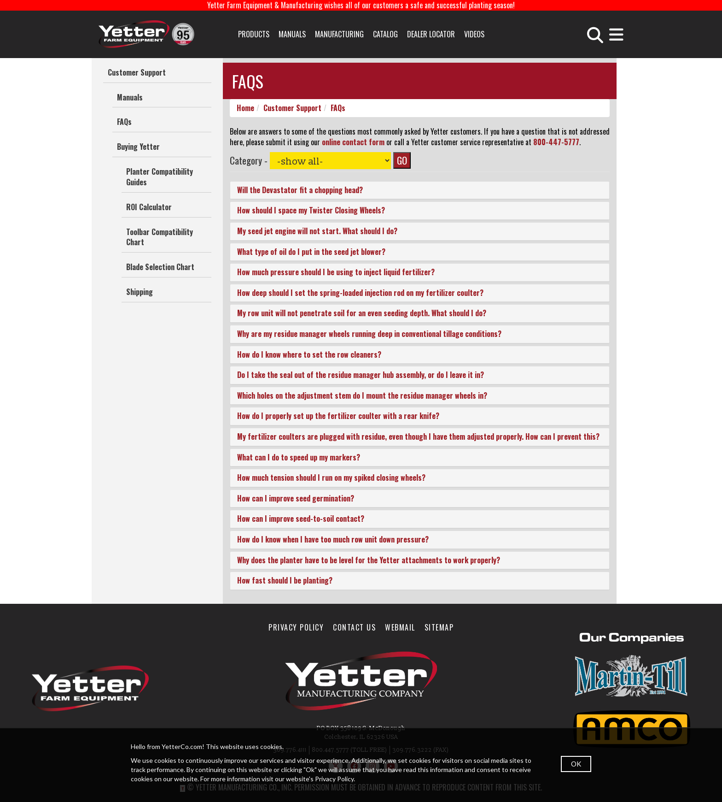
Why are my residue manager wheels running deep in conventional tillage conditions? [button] (369, 333)
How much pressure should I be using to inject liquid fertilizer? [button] (336, 272)
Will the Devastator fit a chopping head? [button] (300, 189)
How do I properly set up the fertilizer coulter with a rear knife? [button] (338, 416)
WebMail (400, 627)
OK (576, 764)
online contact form (353, 141)
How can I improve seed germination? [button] (295, 498)
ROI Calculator (149, 206)
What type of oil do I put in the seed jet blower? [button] (311, 251)
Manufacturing (339, 34)
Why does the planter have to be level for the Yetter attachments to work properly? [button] (368, 560)
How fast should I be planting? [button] (284, 580)
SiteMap (439, 627)
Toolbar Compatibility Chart (159, 237)
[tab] (419, 190)
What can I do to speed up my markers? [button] (298, 457)
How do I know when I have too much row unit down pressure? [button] (333, 539)
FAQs (124, 121)
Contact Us (354, 627)
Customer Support (137, 72)
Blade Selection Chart (160, 266)
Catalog (385, 34)
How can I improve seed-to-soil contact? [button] (300, 519)
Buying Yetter (138, 146)
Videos (474, 34)
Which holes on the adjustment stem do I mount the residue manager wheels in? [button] (362, 395)
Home (245, 107)
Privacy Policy (296, 627)
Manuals (292, 34)
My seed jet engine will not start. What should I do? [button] (317, 231)
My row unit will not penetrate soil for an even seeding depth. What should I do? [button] (361, 313)
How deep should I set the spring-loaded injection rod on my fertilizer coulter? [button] (360, 292)
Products (253, 34)
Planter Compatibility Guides (159, 177)
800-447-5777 (556, 141)
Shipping (139, 291)
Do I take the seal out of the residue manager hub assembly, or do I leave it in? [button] (360, 375)
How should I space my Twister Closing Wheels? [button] (311, 210)
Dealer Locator (431, 34)
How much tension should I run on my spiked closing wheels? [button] (331, 478)
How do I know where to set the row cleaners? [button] (309, 354)
